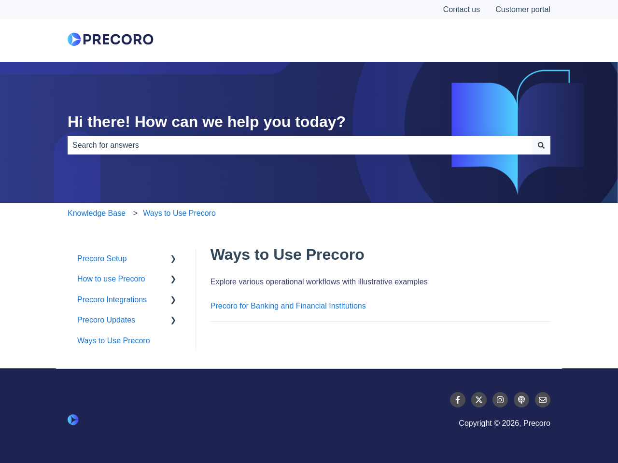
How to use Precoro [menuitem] (111, 279)
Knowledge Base (97, 213)
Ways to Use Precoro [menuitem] (113, 341)
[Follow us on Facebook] (457, 399)
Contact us (461, 9)
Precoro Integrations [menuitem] (112, 299)
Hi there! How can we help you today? (207, 121)
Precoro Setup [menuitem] (101, 258)
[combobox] (300, 145)
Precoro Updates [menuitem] (106, 320)
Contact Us (514, 40)
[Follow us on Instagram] (500, 399)
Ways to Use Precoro (179, 213)
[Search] (541, 145)
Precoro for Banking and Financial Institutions (288, 306)
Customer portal (522, 9)
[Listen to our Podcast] (521, 399)
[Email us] (542, 399)
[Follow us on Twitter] (479, 399)
